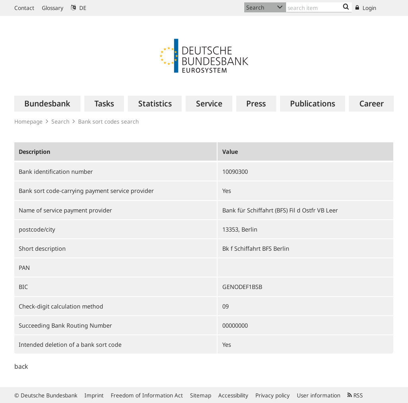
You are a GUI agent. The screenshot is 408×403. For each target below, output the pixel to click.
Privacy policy (272, 395)
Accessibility (233, 395)
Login (365, 8)
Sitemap (200, 395)
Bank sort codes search (108, 121)
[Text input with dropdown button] (319, 7)
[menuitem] (47, 104)
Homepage (28, 121)
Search (60, 121)
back (21, 366)
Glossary (52, 8)
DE (78, 8)
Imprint (94, 395)
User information (318, 395)
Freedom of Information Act (147, 395)
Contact (24, 8)
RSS (355, 395)
